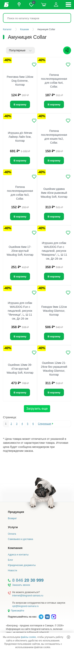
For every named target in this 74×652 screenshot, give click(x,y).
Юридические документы (22, 565)
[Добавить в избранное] (34, 64)
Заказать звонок (21, 585)
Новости (12, 570)
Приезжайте (17, 610)
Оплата (12, 533)
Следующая (44, 423)
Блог (10, 560)
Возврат (12, 518)
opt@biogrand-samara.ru (25, 606)
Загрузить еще (37, 408)
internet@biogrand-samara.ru (27, 595)
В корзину (54, 104)
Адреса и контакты (18, 554)
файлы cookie (28, 637)
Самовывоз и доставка (20, 539)
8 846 (28, 580)
